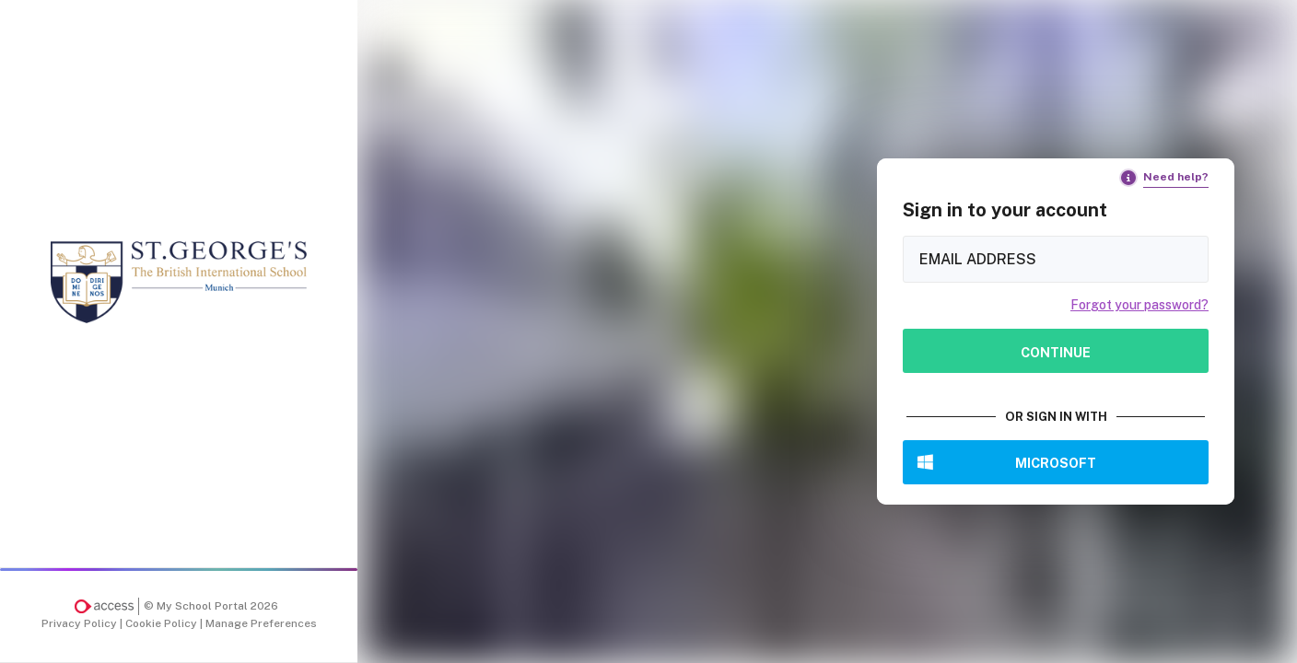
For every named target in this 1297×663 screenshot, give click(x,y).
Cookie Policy (162, 623)
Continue (1056, 352)
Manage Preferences (261, 623)
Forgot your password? (1139, 304)
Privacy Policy (80, 623)
